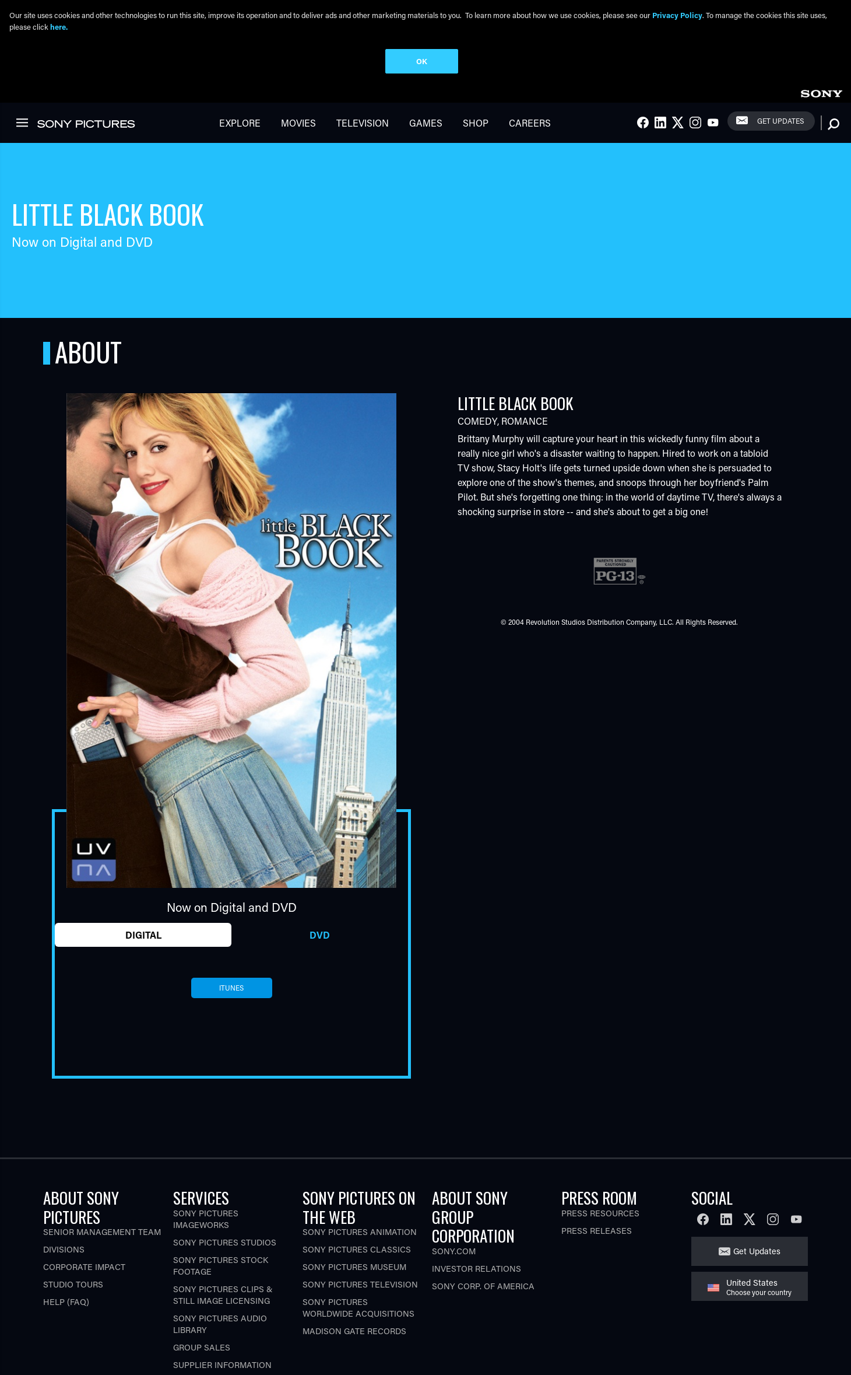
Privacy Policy (677, 15)
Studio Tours (73, 1284)
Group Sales (201, 1347)
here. (59, 27)
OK (421, 61)
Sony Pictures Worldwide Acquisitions (358, 1307)
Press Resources (600, 1213)
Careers (530, 123)
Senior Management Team (102, 1231)
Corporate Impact (84, 1266)
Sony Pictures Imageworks (205, 1219)
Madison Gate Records (354, 1330)
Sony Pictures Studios (224, 1242)
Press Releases (596, 1230)
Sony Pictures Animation (360, 1231)
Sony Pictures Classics (357, 1249)
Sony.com (454, 1251)
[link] (821, 92)
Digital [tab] (143, 935)
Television (362, 123)
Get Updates (780, 120)
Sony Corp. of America (483, 1286)
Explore (240, 123)
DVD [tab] (320, 935)
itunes (231, 987)
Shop (475, 123)
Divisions (64, 1249)
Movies (298, 123)
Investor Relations (476, 1268)
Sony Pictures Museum (354, 1266)
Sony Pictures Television (360, 1284)
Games (425, 123)
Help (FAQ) (66, 1301)
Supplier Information (222, 1364)
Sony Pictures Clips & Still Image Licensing (223, 1294)
